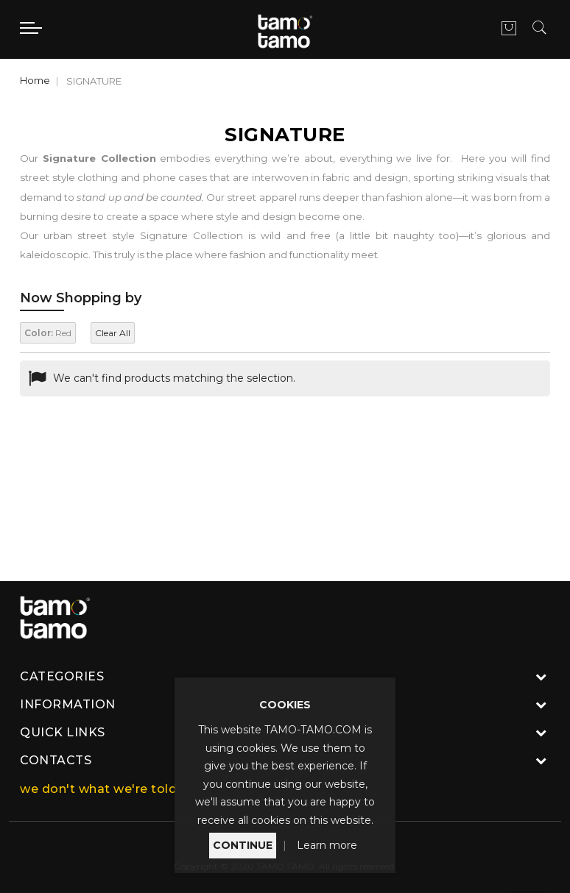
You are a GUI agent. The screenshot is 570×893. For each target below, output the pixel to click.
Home (35, 80)
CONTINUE (242, 845)
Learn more (327, 845)
